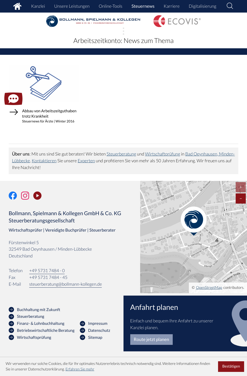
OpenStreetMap (209, 293)
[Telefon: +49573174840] (47, 276)
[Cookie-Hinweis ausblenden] (231, 366)
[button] (230, 6)
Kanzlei (38, 6)
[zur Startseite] (93, 21)
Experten (102, 166)
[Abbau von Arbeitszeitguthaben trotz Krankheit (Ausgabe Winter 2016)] (44, 101)
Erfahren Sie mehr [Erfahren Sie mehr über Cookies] (79, 369)
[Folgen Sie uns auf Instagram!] (25, 201)
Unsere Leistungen (71, 6)
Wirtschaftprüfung (162, 159)
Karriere (172, 6)
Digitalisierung (202, 6)
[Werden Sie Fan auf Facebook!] (13, 201)
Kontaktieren (60, 166)
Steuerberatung (121, 159)
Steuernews (142, 6)
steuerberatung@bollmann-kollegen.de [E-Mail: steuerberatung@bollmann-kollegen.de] (65, 289)
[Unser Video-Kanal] (37, 201)
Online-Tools (110, 6)
